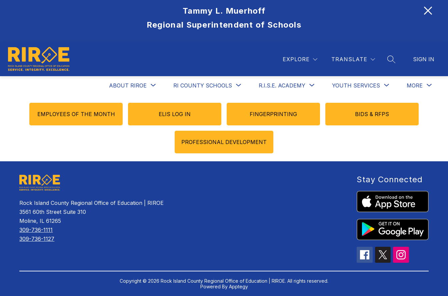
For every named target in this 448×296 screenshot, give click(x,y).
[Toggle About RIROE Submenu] (153, 85)
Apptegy (238, 286)
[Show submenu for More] (415, 85)
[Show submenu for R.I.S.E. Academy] (282, 85)
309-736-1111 (36, 229)
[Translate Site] (353, 59)
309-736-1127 (36, 238)
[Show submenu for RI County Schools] (202, 85)
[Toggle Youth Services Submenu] (387, 85)
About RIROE (128, 85)
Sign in (423, 59)
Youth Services (356, 85)
